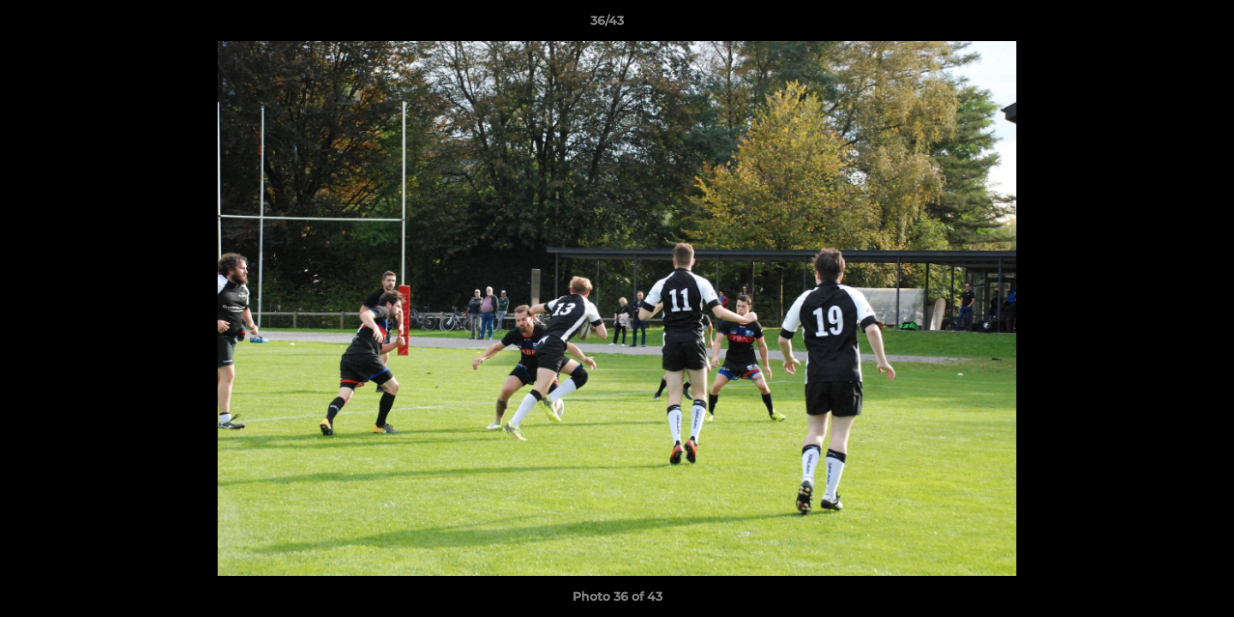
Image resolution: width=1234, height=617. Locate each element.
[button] (1162, 25)
